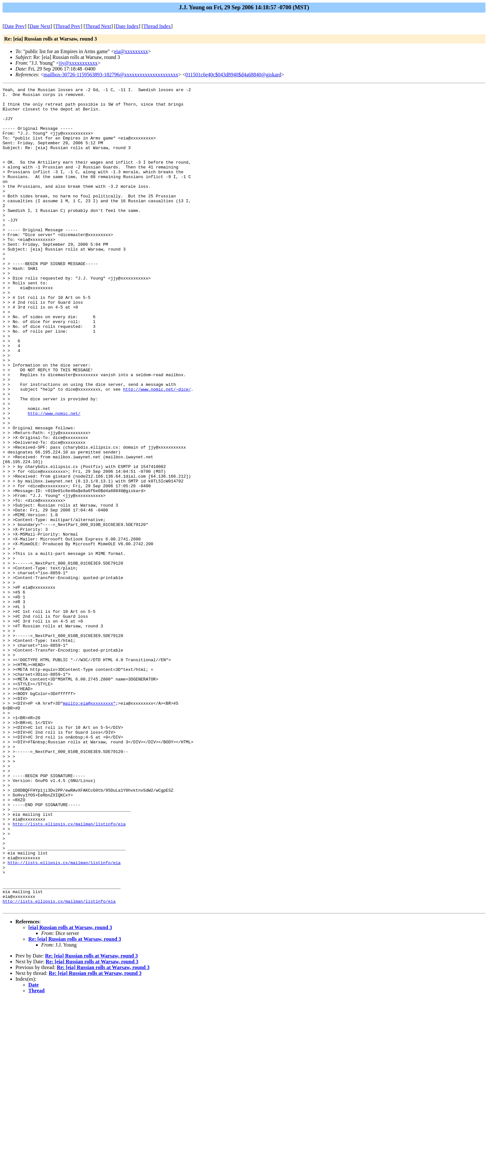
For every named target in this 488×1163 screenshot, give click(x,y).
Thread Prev (67, 26)
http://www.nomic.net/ (54, 479)
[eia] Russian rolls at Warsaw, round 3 (70, 1091)
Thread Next (98, 26)
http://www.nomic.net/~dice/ (157, 450)
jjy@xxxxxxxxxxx (78, 63)
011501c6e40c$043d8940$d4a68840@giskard (233, 74)
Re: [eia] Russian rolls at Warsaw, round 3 (74, 1103)
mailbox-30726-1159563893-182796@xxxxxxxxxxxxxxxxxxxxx (110, 74)
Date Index (127, 26)
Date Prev (14, 26)
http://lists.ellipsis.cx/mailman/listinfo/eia (69, 972)
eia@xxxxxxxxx (131, 51)
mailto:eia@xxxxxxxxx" (89, 827)
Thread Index (157, 26)
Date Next (40, 26)
